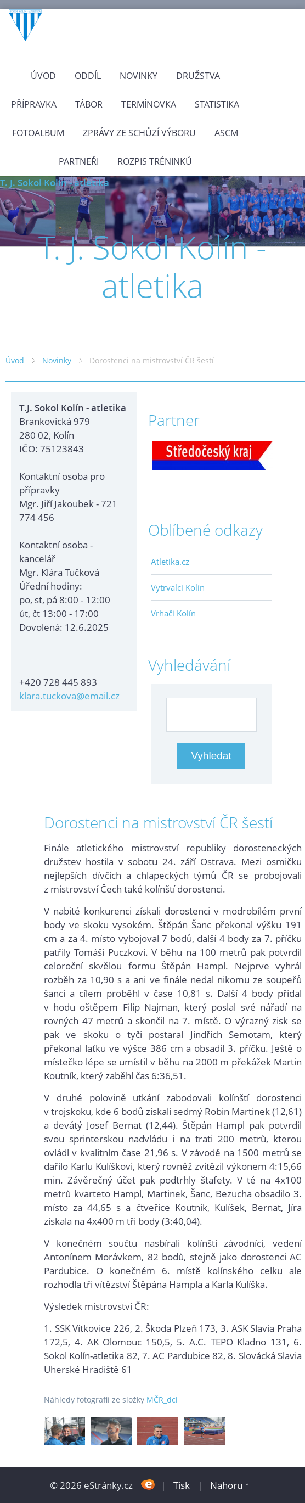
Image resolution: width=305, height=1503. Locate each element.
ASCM (226, 133)
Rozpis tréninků (154, 161)
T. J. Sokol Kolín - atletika (54, 182)
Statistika (217, 104)
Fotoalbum (38, 133)
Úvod (43, 76)
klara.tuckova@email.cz (69, 695)
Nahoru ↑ (230, 1485)
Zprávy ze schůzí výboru (139, 133)
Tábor (89, 104)
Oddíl (88, 76)
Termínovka (148, 104)
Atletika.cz (170, 561)
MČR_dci (162, 1399)
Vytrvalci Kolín (178, 587)
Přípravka (34, 104)
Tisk (181, 1485)
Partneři (79, 161)
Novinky (138, 76)
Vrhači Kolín (173, 613)
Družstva (198, 76)
